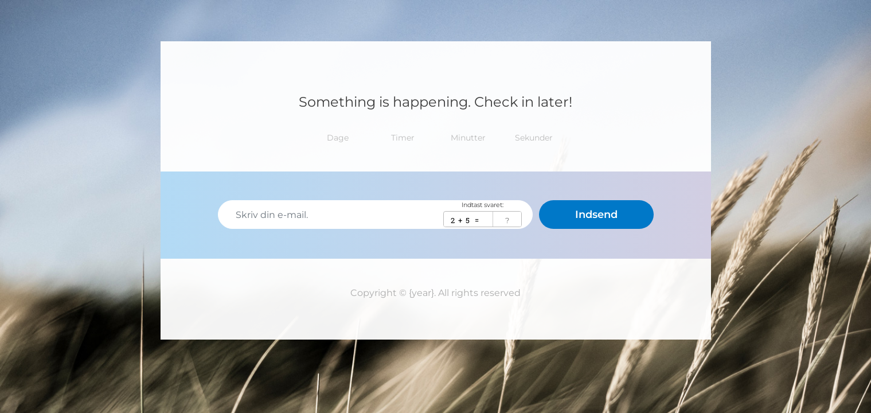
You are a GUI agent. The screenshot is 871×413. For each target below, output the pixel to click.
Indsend (596, 214)
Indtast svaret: (482, 205)
